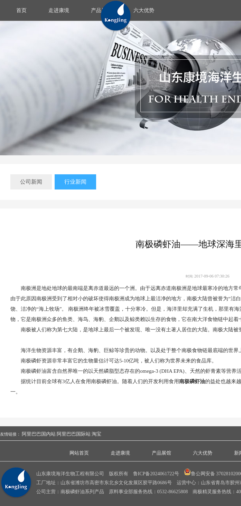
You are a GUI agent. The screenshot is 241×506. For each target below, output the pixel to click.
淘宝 (96, 434)
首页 (21, 10)
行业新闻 (75, 182)
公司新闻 (31, 182)
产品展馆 (161, 453)
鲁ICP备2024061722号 (156, 473)
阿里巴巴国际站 (74, 434)
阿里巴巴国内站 (39, 434)
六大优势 (143, 10)
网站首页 (79, 453)
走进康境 (58, 10)
